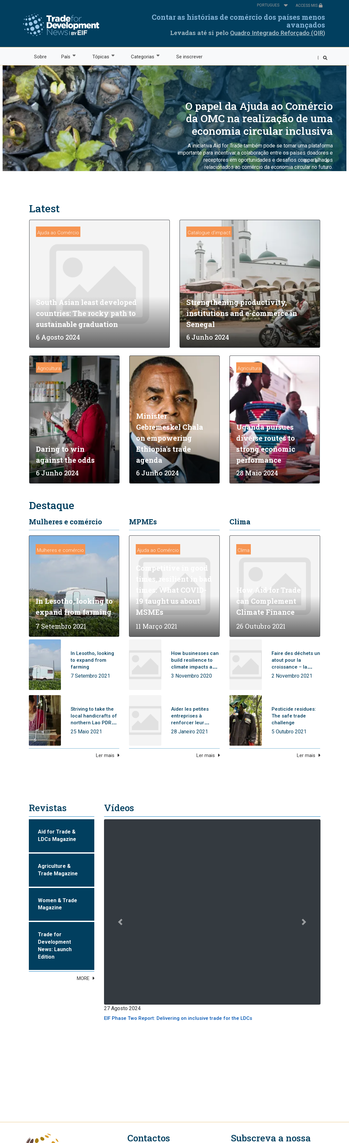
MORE (83, 978)
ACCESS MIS (309, 5)
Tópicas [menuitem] (100, 56)
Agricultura (49, 368)
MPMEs (143, 521)
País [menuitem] (65, 56)
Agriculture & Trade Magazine (58, 870)
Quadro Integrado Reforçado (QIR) (277, 33)
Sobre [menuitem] (40, 57)
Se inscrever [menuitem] (189, 57)
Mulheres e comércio (65, 521)
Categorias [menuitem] (142, 56)
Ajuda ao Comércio (58, 233)
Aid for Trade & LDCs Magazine (57, 835)
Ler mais (105, 755)
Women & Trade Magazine (57, 904)
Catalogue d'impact (209, 233)
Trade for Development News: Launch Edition (55, 945)
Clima (239, 521)
